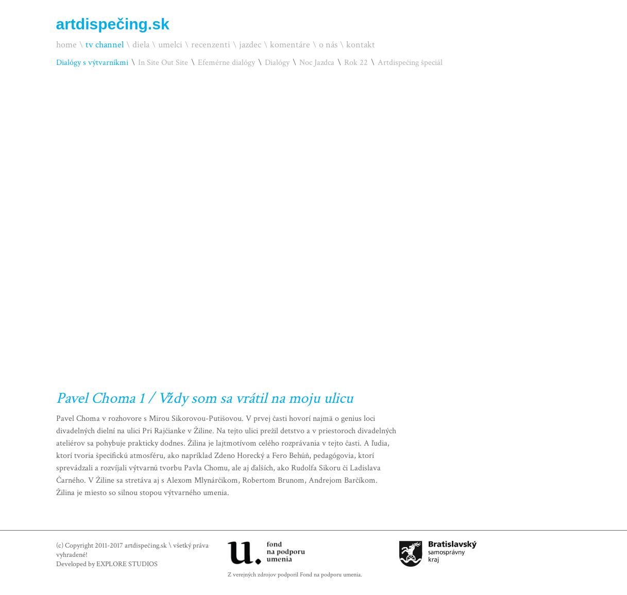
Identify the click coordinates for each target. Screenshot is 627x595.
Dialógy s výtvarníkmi (92, 62)
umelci (170, 44)
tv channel (105, 44)
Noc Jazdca (316, 62)
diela (140, 44)
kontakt (360, 44)
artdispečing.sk (113, 23)
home (66, 44)
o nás (328, 44)
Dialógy (277, 62)
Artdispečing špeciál (410, 62)
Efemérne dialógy (226, 62)
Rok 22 (356, 62)
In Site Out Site (163, 62)
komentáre (290, 44)
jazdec (250, 44)
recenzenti (210, 44)
